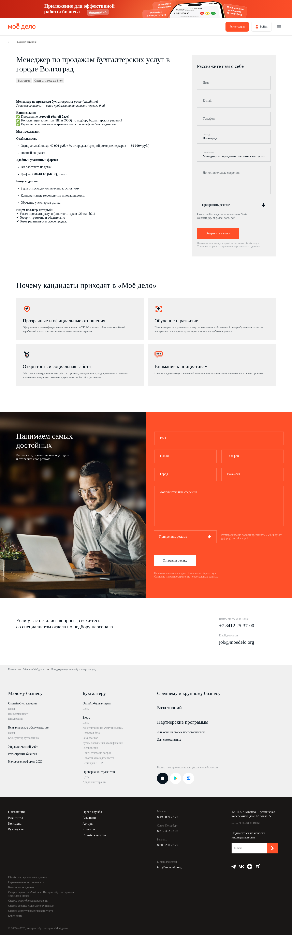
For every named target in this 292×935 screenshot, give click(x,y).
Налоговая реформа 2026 (25, 761)
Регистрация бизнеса (22, 754)
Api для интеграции (94, 782)
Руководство (16, 829)
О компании (16, 812)
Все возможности (18, 713)
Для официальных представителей (181, 732)
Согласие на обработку (243, 243)
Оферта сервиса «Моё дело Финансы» (31, 905)
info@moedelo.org (169, 867)
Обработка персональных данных (28, 877)
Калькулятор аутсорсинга (23, 737)
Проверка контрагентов (99, 771)
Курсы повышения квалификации (103, 743)
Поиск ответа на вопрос (97, 752)
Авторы (88, 823)
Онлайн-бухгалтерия (22, 703)
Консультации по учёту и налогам (103, 727)
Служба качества (94, 835)
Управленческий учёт (23, 746)
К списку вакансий (26, 41)
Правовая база (91, 732)
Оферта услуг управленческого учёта (30, 910)
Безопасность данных (21, 887)
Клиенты (89, 829)
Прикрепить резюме (216, 204)
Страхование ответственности (26, 882)
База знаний (169, 707)
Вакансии (89, 817)
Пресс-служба (92, 812)
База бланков (90, 737)
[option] (80, 319)
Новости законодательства (98, 757)
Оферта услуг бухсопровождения (28, 900)
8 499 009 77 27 (167, 817)
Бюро (86, 717)
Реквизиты (15, 817)
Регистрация (237, 26)
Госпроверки (90, 747)
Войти (263, 26)
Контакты (14, 823)
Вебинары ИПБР (93, 763)
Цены (11, 708)
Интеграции (15, 718)
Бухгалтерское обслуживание (28, 727)
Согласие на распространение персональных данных (229, 246)
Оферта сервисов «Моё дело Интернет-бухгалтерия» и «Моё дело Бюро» (41, 894)
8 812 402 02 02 (167, 831)
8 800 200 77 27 (167, 845)
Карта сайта (15, 915)
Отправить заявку (218, 233)
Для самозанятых (169, 739)
